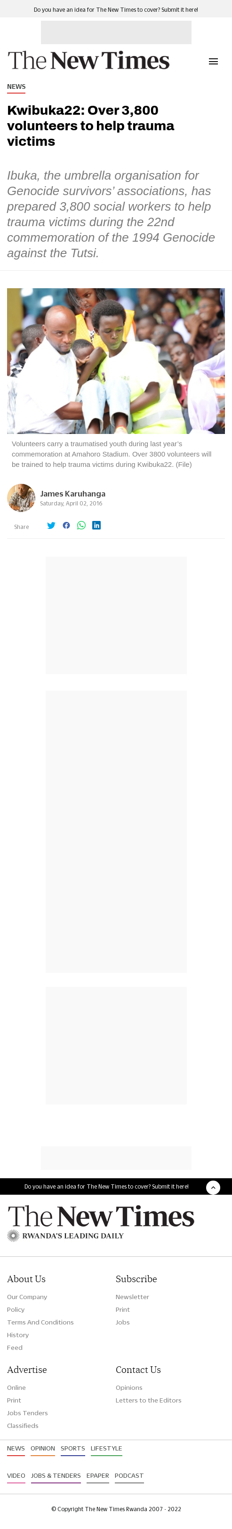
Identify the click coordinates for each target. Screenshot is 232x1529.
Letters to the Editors (149, 1400)
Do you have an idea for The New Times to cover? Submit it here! (116, 10)
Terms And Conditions (40, 1322)
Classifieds (23, 1425)
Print (123, 1309)
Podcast (129, 1475)
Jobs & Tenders (56, 1475)
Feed (15, 1347)
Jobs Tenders (27, 1413)
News (16, 86)
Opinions (129, 1387)
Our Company (27, 1296)
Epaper (98, 1475)
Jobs (123, 1322)
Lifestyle (106, 1448)
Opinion (43, 1448)
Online (16, 1387)
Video (16, 1475)
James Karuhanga (72, 493)
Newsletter (132, 1296)
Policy (15, 1309)
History (18, 1335)
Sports (73, 1448)
